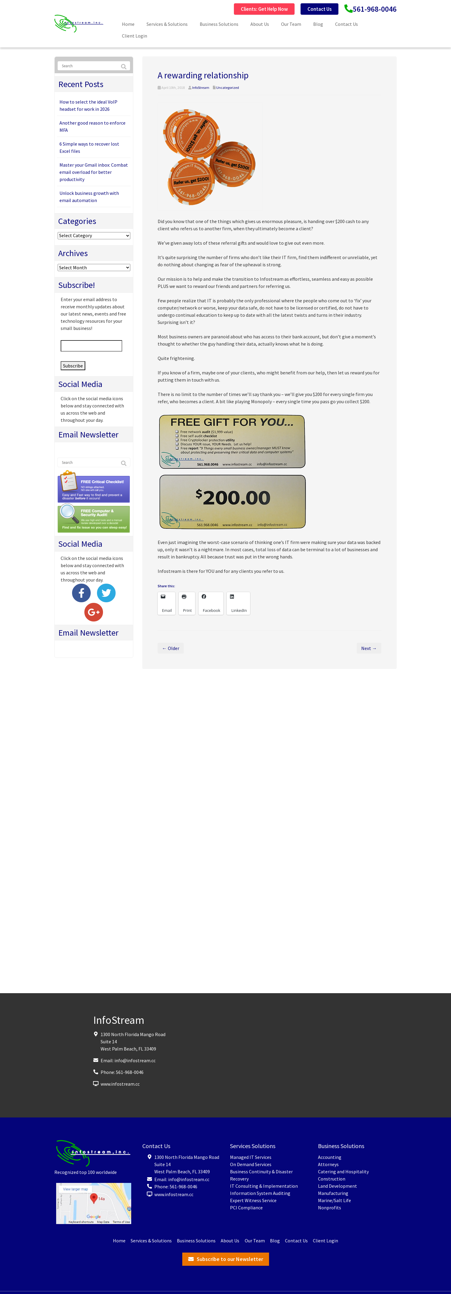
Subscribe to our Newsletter (230, 1259)
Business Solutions (219, 24)
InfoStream (200, 87)
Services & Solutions (167, 24)
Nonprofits (329, 1208)
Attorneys (328, 1164)
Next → (369, 648)
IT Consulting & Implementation (264, 1186)
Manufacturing (333, 1193)
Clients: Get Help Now (253, 8)
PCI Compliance (246, 1208)
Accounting (329, 1157)
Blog (318, 24)
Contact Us (314, 8)
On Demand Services (250, 1164)
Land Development (337, 1186)
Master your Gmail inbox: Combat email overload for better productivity (93, 172)
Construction (331, 1179)
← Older (170, 648)
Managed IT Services (250, 1157)
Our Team (291, 24)
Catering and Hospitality (343, 1172)
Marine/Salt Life (334, 1200)
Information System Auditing (260, 1193)
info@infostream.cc (135, 1060)
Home (128, 24)
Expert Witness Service (253, 1200)
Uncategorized (227, 87)
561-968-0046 (373, 9)
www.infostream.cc (120, 1084)
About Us (259, 24)
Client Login (134, 36)
